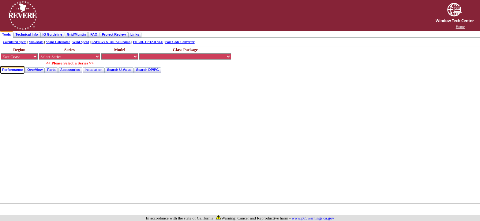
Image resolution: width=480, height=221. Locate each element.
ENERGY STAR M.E (148, 42)
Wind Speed (80, 42)
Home (460, 27)
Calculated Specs (14, 42)
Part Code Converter (180, 42)
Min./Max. (36, 42)
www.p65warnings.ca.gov (313, 218)
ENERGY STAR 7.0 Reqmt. (111, 42)
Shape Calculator (58, 42)
